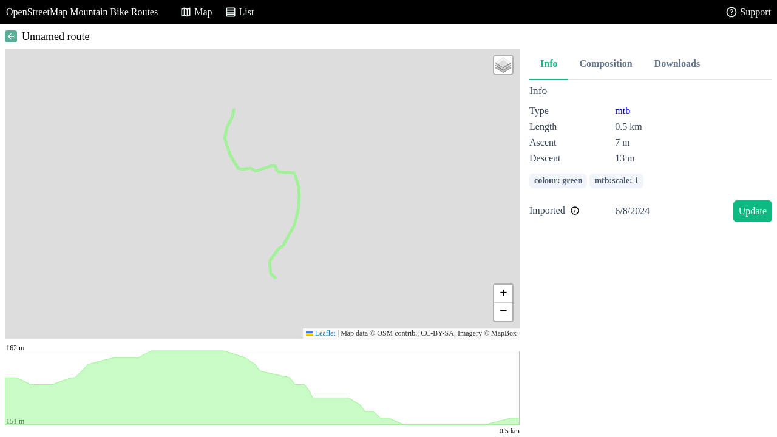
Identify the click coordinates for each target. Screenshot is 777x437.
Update (753, 211)
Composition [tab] (605, 63)
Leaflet (321, 333)
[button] (503, 65)
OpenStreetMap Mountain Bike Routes (82, 12)
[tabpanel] (650, 155)
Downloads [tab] (677, 63)
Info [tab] (548, 63)
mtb (622, 111)
